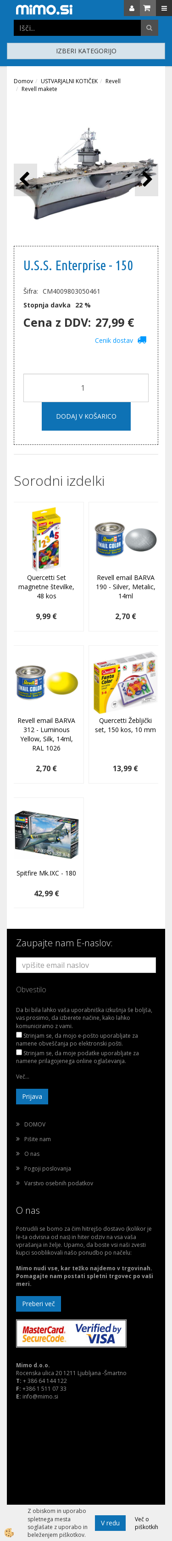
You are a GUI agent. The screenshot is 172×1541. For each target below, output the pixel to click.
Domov (23, 81)
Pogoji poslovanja (47, 1168)
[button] (146, 180)
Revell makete (39, 89)
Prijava (32, 1096)
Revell (113, 81)
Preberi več (38, 1303)
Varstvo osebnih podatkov (58, 1183)
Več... (22, 1076)
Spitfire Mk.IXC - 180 (46, 873)
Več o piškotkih (146, 1523)
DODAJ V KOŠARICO (86, 416)
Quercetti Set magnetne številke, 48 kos (46, 586)
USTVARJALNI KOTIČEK (69, 81)
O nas (31, 1154)
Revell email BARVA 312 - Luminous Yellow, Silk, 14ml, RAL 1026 (46, 734)
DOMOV (34, 1124)
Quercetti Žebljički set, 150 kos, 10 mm (125, 725)
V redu (110, 1522)
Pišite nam (37, 1139)
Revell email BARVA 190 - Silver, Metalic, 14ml (125, 586)
